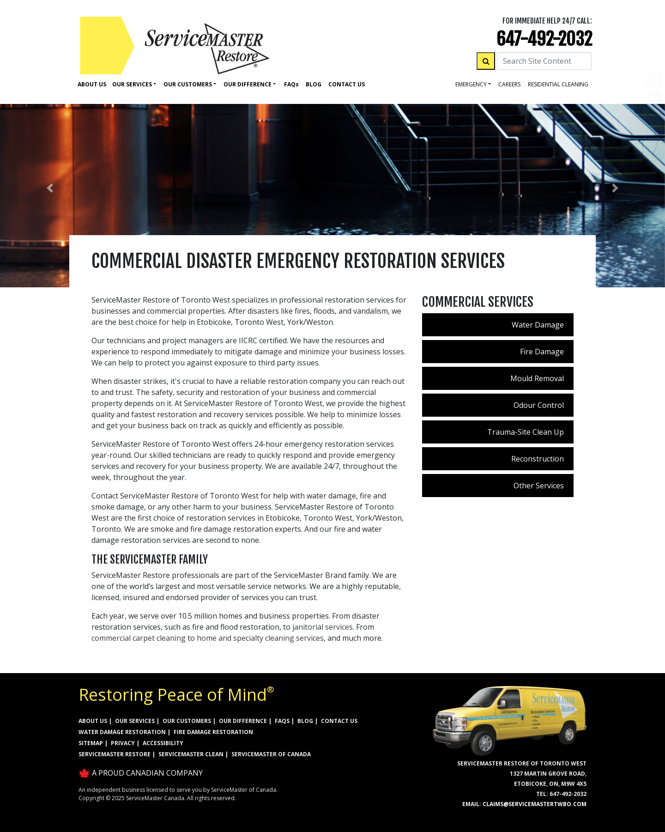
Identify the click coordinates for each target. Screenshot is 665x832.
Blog (313, 84)
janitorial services (322, 627)
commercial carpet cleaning (138, 638)
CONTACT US (339, 721)
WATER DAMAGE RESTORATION (122, 732)
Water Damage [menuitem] (538, 325)
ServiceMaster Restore (115, 754)
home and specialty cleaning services (260, 638)
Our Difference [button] (248, 84)
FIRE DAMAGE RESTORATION (213, 732)
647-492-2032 (544, 39)
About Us (92, 84)
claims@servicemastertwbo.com (534, 804)
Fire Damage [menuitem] (542, 351)
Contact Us (346, 84)
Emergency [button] (471, 84)
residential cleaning (558, 84)
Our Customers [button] (187, 84)
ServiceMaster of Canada (271, 754)
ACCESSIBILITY (163, 743)
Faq (291, 84)
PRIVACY (123, 743)
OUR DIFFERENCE (243, 721)
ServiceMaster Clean (191, 754)
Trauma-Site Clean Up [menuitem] (525, 432)
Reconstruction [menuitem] (537, 459)
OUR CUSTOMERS (187, 721)
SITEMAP (91, 743)
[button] (50, 188)
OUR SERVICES (135, 721)
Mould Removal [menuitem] (537, 378)
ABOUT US (93, 721)
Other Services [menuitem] (539, 485)
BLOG (305, 721)
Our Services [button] (132, 84)
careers (509, 84)
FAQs (282, 721)
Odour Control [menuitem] (539, 405)
